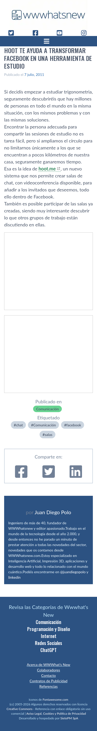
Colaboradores (48, 670)
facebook (73, 425)
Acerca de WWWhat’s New (48, 664)
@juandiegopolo (73, 572)
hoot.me (47, 168)
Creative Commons (19, 709)
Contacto (48, 675)
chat (19, 425)
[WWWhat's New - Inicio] (48, 15)
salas (49, 434)
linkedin (14, 577)
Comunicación (47, 409)
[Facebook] (37, 33)
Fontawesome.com (55, 699)
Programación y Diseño (48, 629)
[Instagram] (86, 33)
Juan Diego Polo (53, 512)
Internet (48, 636)
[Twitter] (13, 33)
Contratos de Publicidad (48, 681)
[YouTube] (61, 33)
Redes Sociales (48, 643)
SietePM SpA (69, 718)
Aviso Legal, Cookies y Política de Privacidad (56, 713)
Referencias (48, 686)
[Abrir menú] (48, 41)
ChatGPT (48, 650)
